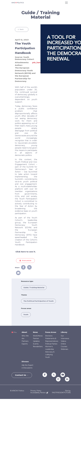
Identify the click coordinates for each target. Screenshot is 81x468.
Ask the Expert (27, 365)
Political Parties (51, 344)
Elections (48, 336)
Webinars (64, 349)
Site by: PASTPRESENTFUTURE (61, 392)
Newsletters (38, 347)
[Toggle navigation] (66, 3)
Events (35, 344)
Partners (25, 341)
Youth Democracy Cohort (24, 58)
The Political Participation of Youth (38, 301)
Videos (63, 341)
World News (38, 336)
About (24, 332)
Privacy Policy (35, 391)
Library (64, 332)
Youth (25, 314)
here (23, 252)
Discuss (25, 362)
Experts (25, 344)
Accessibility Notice (39, 393)
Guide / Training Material (33, 287)
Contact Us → (21, 375)
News (35, 332)
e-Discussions (27, 368)
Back (22, 29)
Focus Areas (50, 332)
